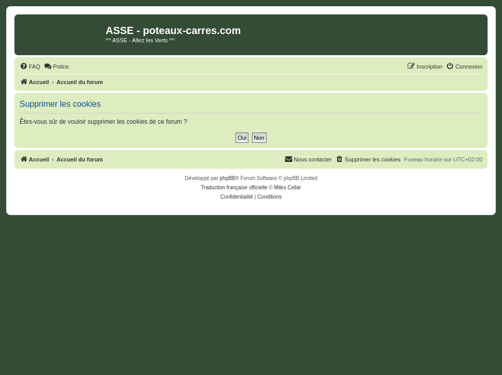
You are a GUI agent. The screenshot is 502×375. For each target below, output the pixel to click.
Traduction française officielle (234, 187)
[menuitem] (30, 66)
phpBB (227, 178)
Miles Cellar (287, 187)
